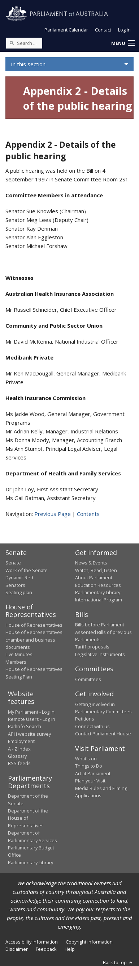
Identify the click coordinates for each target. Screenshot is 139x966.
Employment (21, 741)
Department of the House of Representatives (28, 818)
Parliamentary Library (97, 592)
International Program (98, 599)
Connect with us (92, 726)
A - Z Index (19, 749)
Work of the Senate (26, 570)
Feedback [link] (46, 949)
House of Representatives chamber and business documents (33, 639)
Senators (15, 585)
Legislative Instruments (100, 654)
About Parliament (93, 577)
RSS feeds (19, 763)
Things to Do (88, 766)
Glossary (17, 756)
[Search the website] (24, 43)
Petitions (84, 718)
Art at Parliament (92, 773)
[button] (123, 43)
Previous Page (52, 513)
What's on (86, 758)
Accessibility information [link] (31, 941)
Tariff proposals (92, 646)
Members (15, 662)
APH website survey (29, 734)
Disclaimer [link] (16, 949)
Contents (88, 513)
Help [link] (70, 949)
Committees (88, 679)
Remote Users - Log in (31, 719)
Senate (13, 562)
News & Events (91, 562)
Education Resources (98, 585)
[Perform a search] (11, 42)
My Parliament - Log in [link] (31, 712)
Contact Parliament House (103, 733)
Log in (124, 29)
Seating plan (18, 592)
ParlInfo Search (24, 726)
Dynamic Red (19, 577)
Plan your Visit (90, 780)
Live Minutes (18, 654)
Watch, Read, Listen (96, 570)
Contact (103, 29)
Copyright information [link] (89, 941)
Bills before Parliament (99, 624)
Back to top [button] (118, 962)
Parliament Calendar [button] (66, 29)
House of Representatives (33, 625)
